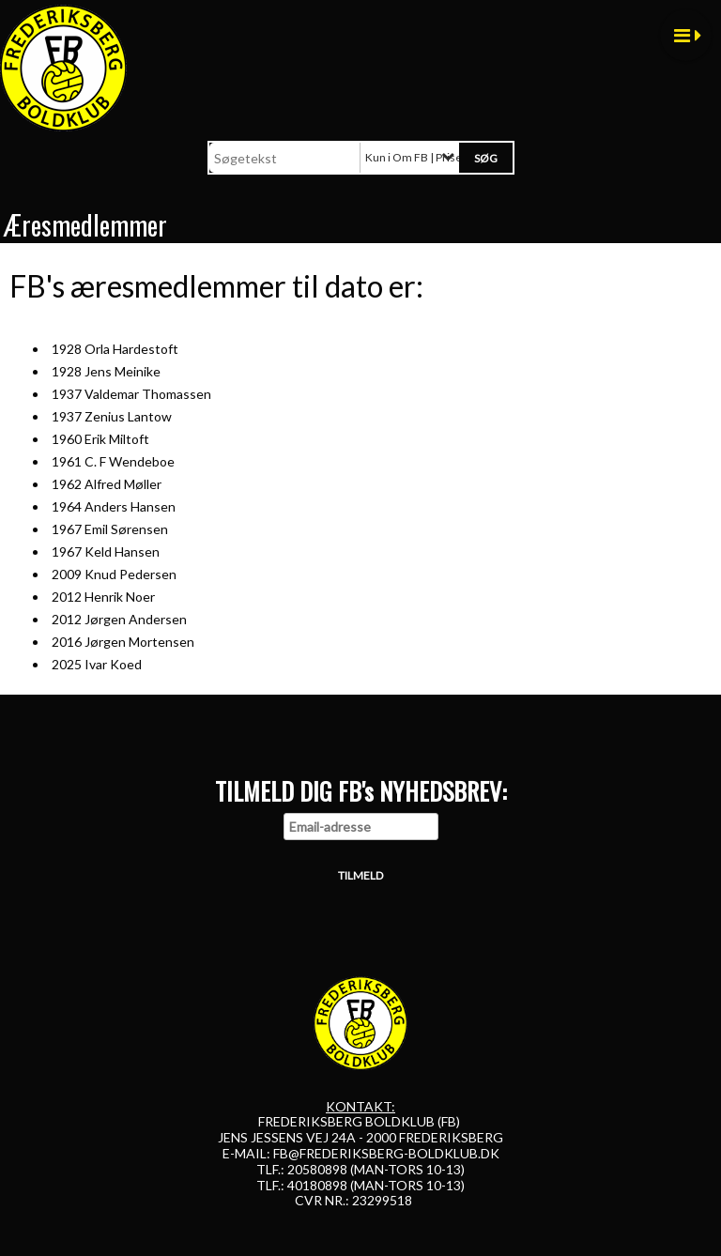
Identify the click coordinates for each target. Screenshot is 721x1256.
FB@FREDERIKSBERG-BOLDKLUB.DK (386, 1153)
